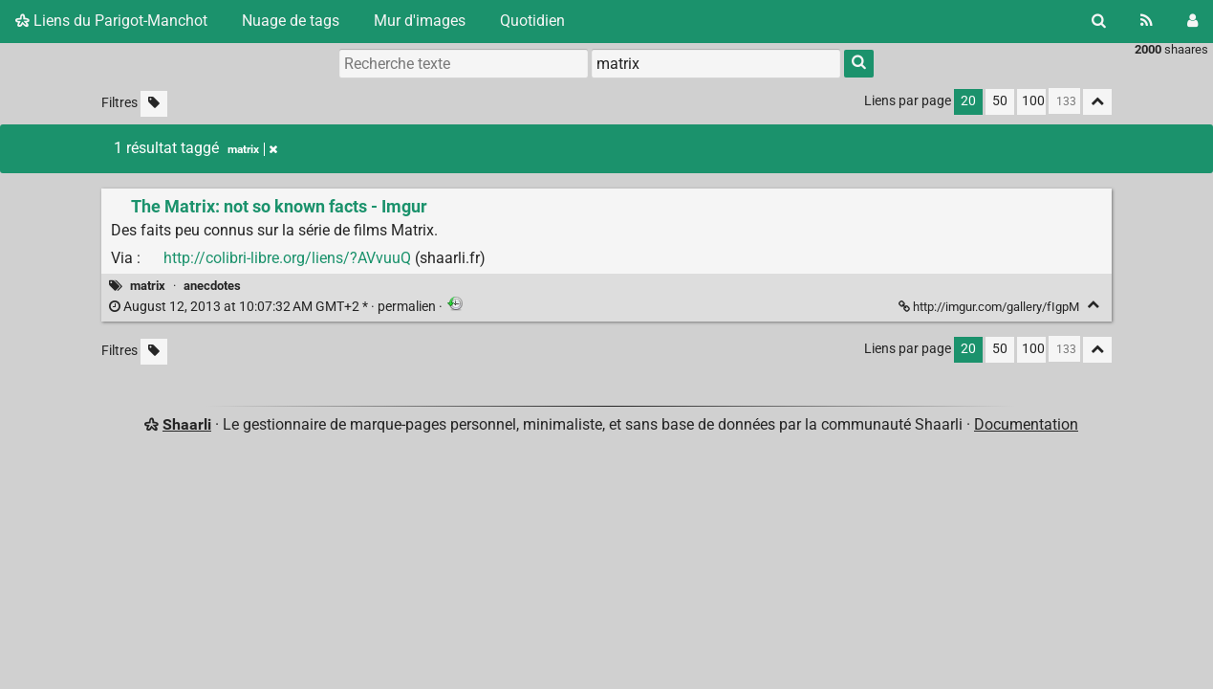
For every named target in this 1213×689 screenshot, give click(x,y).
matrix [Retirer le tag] (252, 149)
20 (968, 101)
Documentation (1026, 424)
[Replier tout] (1097, 102)
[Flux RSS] (1146, 21)
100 (1033, 101)
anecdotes (212, 285)
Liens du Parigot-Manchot (111, 20)
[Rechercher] (1098, 21)
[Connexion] (1192, 21)
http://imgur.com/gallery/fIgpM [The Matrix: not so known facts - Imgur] (990, 307)
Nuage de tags (290, 20)
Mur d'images (420, 20)
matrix (147, 285)
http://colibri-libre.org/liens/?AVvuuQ (287, 258)
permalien (274, 307)
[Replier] (1093, 305)
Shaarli (186, 424)
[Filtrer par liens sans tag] (154, 104)
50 (999, 101)
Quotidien (532, 20)
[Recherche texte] (463, 63)
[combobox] (716, 63)
